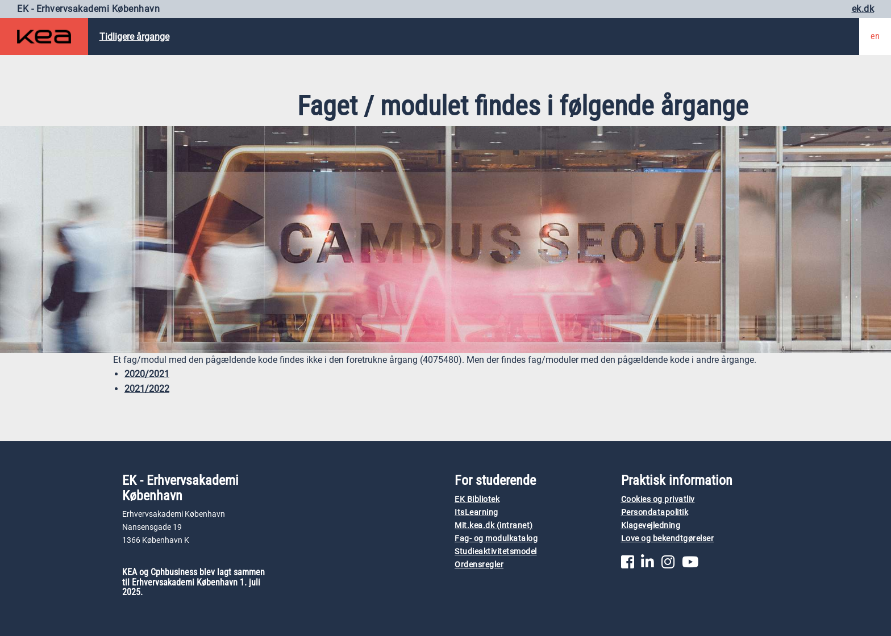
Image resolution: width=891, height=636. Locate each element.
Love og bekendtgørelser (667, 538)
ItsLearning (476, 512)
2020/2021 (146, 374)
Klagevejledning (651, 525)
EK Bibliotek (477, 499)
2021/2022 (146, 388)
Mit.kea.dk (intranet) (494, 525)
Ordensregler (479, 565)
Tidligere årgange (134, 36)
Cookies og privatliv (658, 499)
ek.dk (863, 8)
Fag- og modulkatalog (496, 538)
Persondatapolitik (655, 512)
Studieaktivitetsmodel (496, 551)
